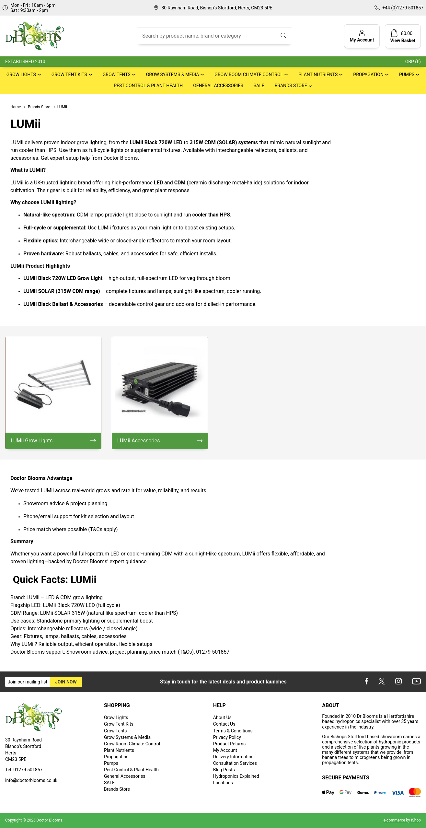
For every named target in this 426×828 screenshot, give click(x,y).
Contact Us (224, 724)
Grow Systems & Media (172, 74)
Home (15, 107)
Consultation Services (235, 763)
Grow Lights (21, 74)
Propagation (368, 74)
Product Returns (229, 743)
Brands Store (291, 85)
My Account (225, 750)
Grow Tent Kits (69, 74)
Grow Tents (117, 74)
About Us (222, 717)
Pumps (406, 74)
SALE (259, 85)
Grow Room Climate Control (248, 74)
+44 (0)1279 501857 (402, 7)
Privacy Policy (227, 737)
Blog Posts (224, 769)
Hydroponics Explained (236, 776)
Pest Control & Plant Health (148, 85)
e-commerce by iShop (402, 820)
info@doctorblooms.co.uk (31, 780)
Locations (223, 782)
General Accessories (218, 85)
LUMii (60, 107)
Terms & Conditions (233, 730)
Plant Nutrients (318, 74)
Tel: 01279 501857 (23, 769)
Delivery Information (233, 756)
